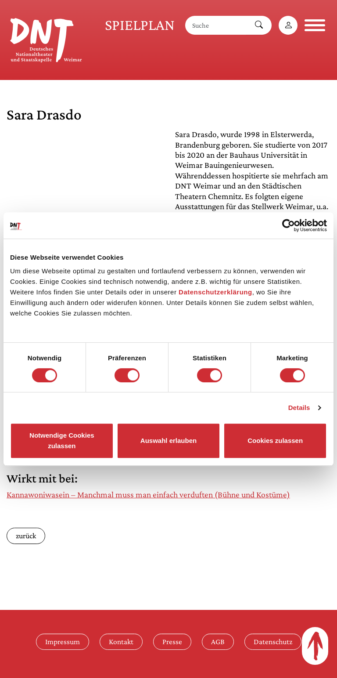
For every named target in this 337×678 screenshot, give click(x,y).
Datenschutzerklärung (215, 292)
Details (299, 407)
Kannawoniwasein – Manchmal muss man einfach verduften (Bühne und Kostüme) (148, 494)
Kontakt (121, 641)
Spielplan (140, 24)
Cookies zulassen (275, 440)
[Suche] (216, 25)
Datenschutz (273, 641)
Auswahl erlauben (168, 440)
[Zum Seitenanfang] (315, 646)
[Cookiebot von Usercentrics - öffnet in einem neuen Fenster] (288, 225)
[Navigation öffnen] (314, 25)
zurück (26, 535)
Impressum (62, 641)
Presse (172, 641)
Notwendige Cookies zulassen (61, 440)
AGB (218, 641)
